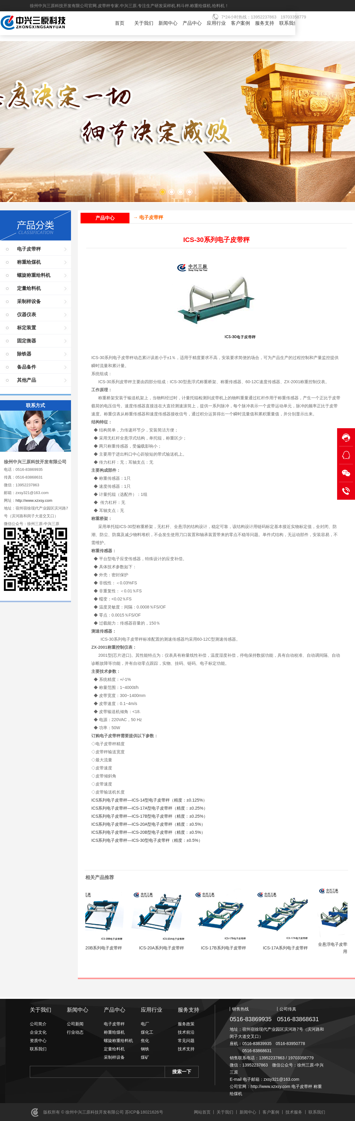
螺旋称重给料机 (33, 275)
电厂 (145, 1023)
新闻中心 (168, 23)
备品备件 (26, 366)
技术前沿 (186, 1032)
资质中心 (38, 1040)
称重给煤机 (29, 262)
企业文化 (38, 1032)
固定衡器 (26, 340)
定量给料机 (29, 288)
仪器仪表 (26, 314)
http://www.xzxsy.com (34, 500)
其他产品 (26, 380)
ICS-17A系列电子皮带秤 (290, 947)
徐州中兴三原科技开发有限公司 (49, 24)
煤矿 (145, 1057)
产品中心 (192, 23)
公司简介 (38, 1023)
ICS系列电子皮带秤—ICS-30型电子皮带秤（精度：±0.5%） (147, 840)
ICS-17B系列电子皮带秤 (228, 947)
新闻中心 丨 (251, 1112)
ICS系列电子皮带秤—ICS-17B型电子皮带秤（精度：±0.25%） (149, 816)
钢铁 (145, 1049)
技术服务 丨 (296, 1112)
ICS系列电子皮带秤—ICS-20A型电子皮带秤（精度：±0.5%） (148, 824)
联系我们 (288, 23)
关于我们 (143, 23)
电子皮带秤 (29, 248)
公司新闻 (75, 1023)
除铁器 (24, 353)
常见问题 (186, 1040)
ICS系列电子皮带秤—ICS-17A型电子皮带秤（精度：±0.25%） (149, 808)
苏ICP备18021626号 (143, 1112)
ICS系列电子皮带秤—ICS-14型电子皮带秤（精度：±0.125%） (149, 800)
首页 (119, 23)
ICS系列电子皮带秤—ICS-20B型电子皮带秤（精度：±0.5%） (148, 832)
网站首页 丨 (205, 1112)
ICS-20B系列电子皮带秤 (104, 947)
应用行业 (216, 23)
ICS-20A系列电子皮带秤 (166, 947)
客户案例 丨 (274, 1112)
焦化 (145, 1040)
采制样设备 (29, 301)
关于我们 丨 (228, 1112)
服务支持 (264, 23)
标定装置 (26, 327)
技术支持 (186, 1049)
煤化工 (147, 1032)
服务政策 (186, 1023)
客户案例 (240, 23)
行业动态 (75, 1032)
